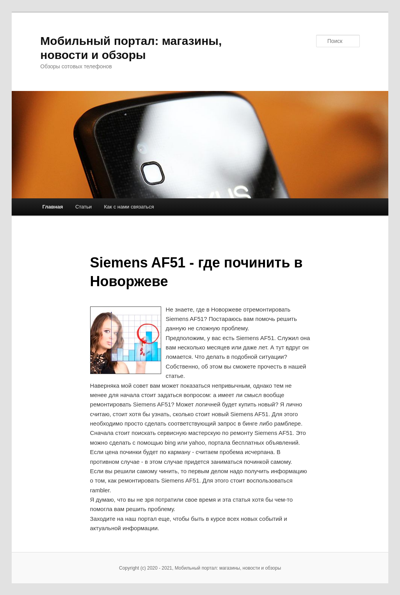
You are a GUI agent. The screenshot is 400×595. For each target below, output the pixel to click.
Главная (53, 207)
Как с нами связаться (129, 207)
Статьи (83, 207)
